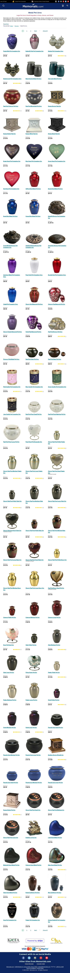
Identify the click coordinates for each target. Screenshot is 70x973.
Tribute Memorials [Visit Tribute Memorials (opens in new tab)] (29, 963)
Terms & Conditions (31, 968)
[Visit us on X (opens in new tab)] (66, 1)
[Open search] (3, 6)
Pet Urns (17, 26)
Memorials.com (10, 966)
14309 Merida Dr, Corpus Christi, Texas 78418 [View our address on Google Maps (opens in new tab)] (26, 966)
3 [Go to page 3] (30, 31)
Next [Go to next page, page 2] (35, 31)
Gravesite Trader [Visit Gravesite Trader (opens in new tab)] (41, 963)
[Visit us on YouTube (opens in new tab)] (68, 1)
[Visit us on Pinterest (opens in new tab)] (63, 1)
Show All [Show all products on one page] (45, 31)
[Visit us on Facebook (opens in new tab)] (58, 1)
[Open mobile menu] (67, 5)
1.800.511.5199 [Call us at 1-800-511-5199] (60, 966)
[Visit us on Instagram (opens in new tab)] (61, 1)
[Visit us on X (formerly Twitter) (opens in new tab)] (29, 957)
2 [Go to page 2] (26, 31)
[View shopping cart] (63, 6)
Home (11, 26)
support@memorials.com (44, 966)
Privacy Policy (40, 968)
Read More (6, 24)
